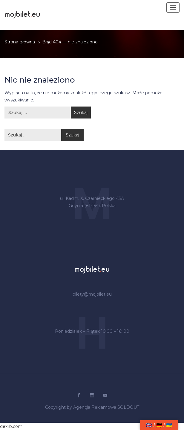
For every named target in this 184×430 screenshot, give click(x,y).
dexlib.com (11, 426)
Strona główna (19, 42)
